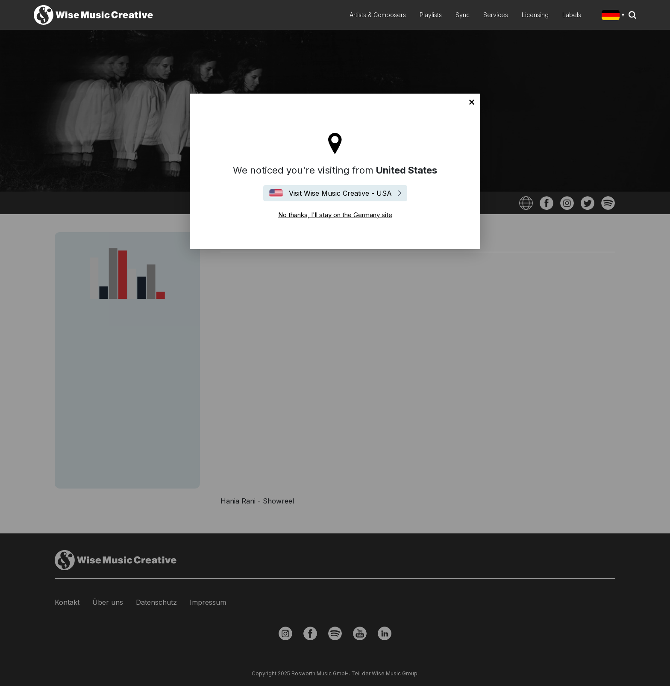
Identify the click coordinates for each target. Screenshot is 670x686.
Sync (462, 14)
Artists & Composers (378, 14)
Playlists (431, 14)
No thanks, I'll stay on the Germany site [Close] (471, 102)
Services (495, 14)
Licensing (535, 14)
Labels (571, 14)
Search (632, 15)
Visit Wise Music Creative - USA (340, 193)
